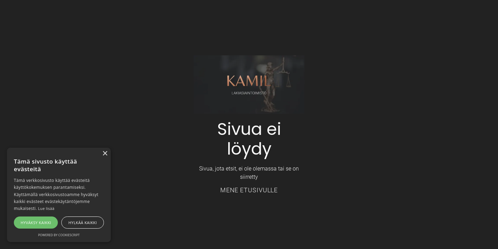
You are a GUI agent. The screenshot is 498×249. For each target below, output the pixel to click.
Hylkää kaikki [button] (83, 222)
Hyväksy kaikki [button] (35, 222)
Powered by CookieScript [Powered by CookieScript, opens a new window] (59, 235)
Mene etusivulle (249, 190)
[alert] (59, 195)
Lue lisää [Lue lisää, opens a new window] (46, 208)
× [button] (104, 153)
